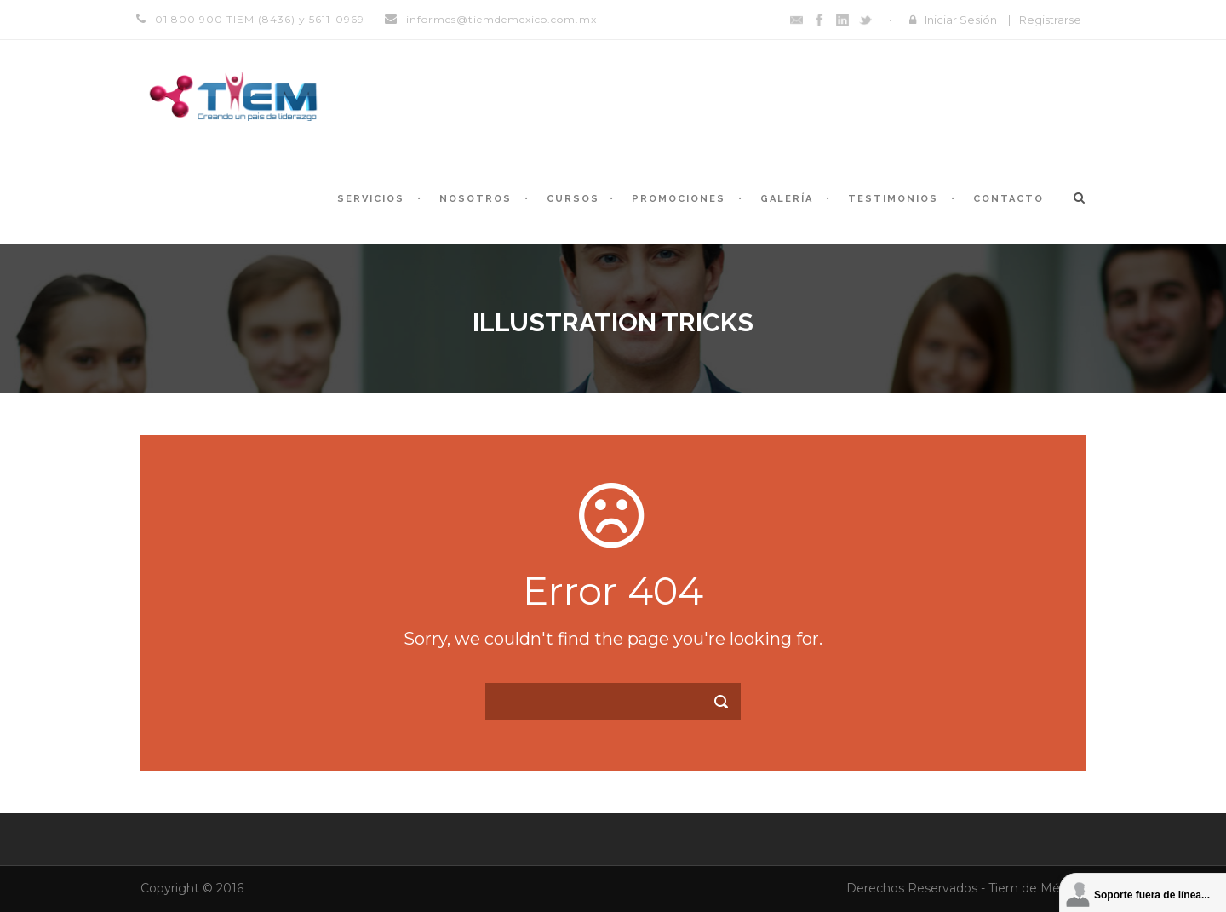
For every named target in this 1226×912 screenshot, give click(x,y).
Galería (786, 198)
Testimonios (893, 198)
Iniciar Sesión (961, 19)
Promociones (678, 198)
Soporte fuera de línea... (1152, 895)
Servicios (370, 198)
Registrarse (1050, 19)
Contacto (1008, 198)
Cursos (573, 198)
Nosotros (475, 198)
